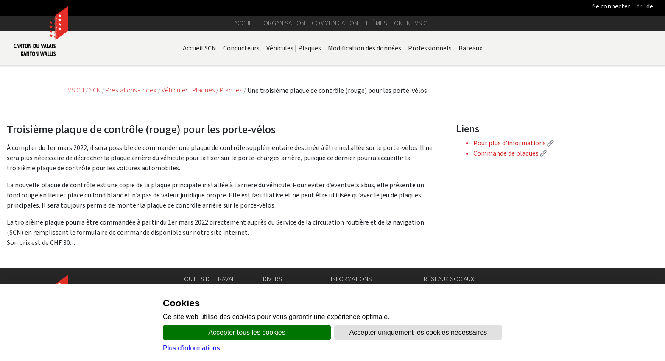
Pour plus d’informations (513, 143)
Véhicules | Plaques (293, 48)
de (649, 6)
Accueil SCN (199, 48)
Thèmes (376, 23)
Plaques (231, 90)
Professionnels (430, 48)
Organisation (284, 23)
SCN (95, 90)
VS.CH (76, 90)
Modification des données (364, 48)
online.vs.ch (412, 23)
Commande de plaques (510, 153)
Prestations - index (132, 90)
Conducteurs (241, 48)
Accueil (245, 23)
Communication (335, 23)
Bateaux (470, 48)
